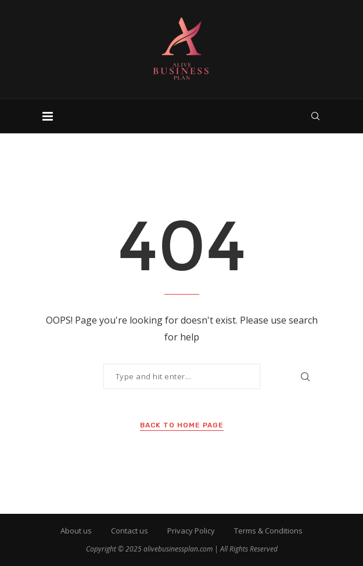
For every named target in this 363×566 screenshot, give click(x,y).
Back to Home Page (182, 425)
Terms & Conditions (268, 530)
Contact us (129, 530)
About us (76, 530)
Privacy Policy (191, 530)
